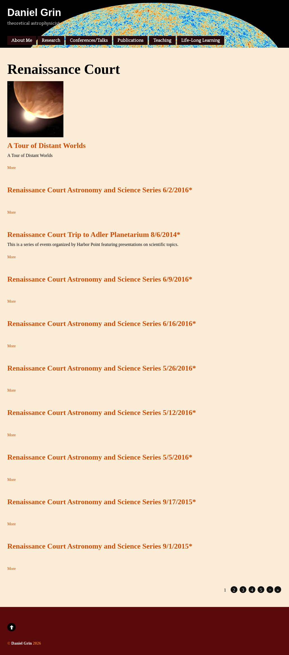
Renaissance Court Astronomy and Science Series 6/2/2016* (99, 190)
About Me (22, 40)
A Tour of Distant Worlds (46, 146)
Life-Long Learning (200, 40)
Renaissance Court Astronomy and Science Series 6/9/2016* (99, 279)
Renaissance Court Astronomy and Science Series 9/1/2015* (99, 546)
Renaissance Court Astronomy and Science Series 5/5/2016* (99, 457)
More (11, 168)
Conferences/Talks (89, 40)
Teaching (162, 40)
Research (51, 40)
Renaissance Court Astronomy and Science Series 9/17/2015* (101, 502)
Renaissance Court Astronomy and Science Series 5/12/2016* (101, 412)
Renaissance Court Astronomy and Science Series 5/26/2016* (101, 368)
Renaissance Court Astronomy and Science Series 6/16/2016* (101, 323)
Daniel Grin (21, 643)
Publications (130, 40)
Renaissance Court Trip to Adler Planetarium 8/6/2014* (93, 234)
